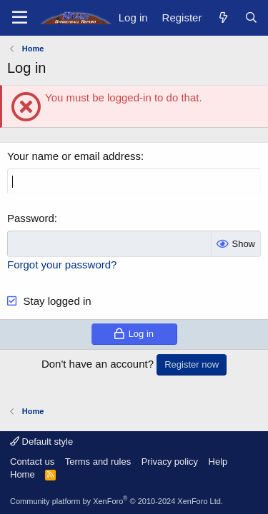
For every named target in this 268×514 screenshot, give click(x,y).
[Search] (251, 17)
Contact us (32, 461)
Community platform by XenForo (116, 501)
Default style (41, 441)
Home (22, 474)
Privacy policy (170, 461)
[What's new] (223, 17)
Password (30, 218)
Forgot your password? (61, 264)
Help (218, 461)
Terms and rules (98, 461)
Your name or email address (74, 156)
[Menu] (19, 18)
